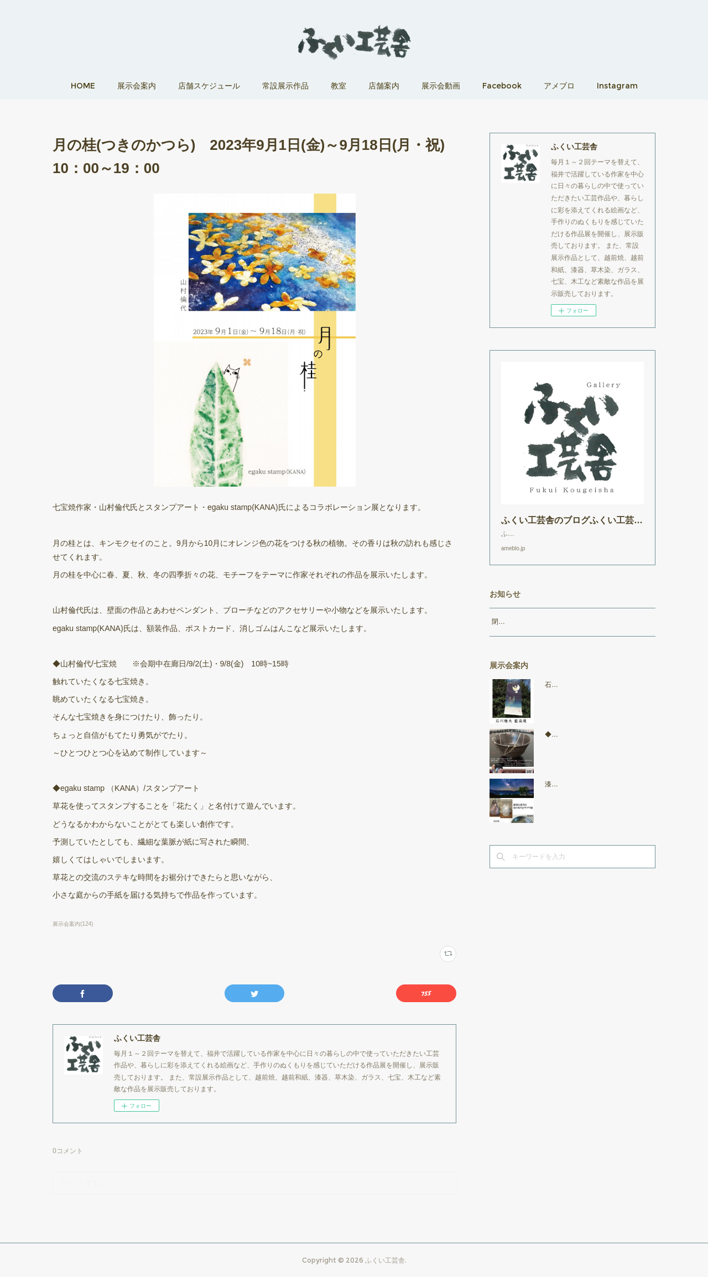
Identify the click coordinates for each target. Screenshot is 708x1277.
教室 (338, 86)
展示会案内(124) (73, 924)
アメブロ (559, 86)
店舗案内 (383, 86)
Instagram (617, 86)
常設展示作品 (285, 86)
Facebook (502, 86)
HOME (83, 86)
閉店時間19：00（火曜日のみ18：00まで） (556, 633)
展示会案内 (136, 86)
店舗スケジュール (209, 86)
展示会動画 (440, 86)
